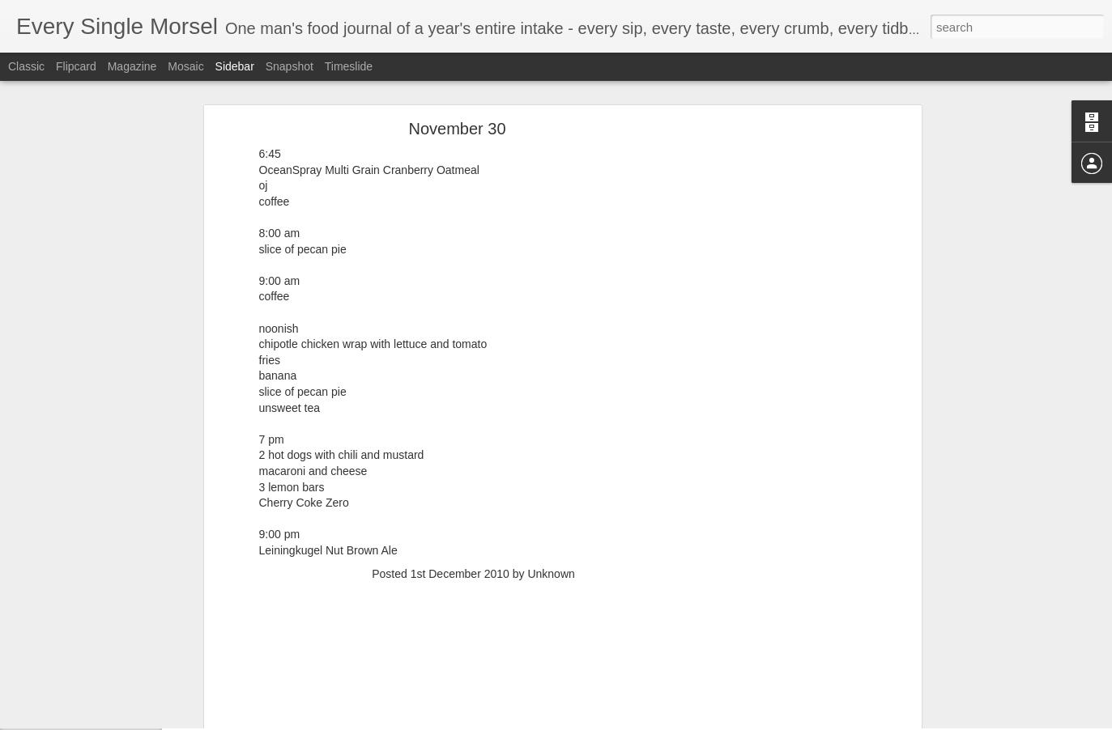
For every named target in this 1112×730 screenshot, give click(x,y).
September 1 (68, 681)
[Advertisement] (473, 536)
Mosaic (185, 66)
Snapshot (289, 66)
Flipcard (76, 66)
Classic (26, 66)
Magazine (132, 66)
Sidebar (234, 66)
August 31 (61, 718)
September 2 (68, 645)
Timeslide (349, 66)
